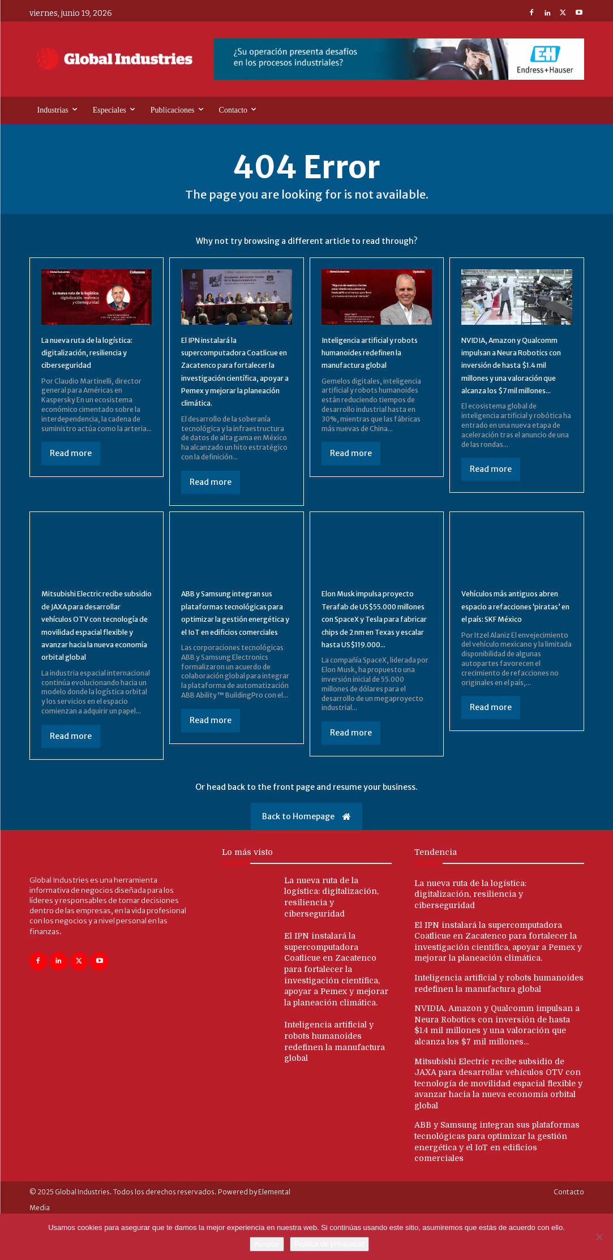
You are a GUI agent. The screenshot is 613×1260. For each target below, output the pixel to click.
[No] (599, 1236)
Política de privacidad (329, 1244)
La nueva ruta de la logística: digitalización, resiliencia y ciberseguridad (470, 935)
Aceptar (267, 1244)
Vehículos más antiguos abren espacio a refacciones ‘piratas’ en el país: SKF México (515, 627)
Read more (71, 470)
